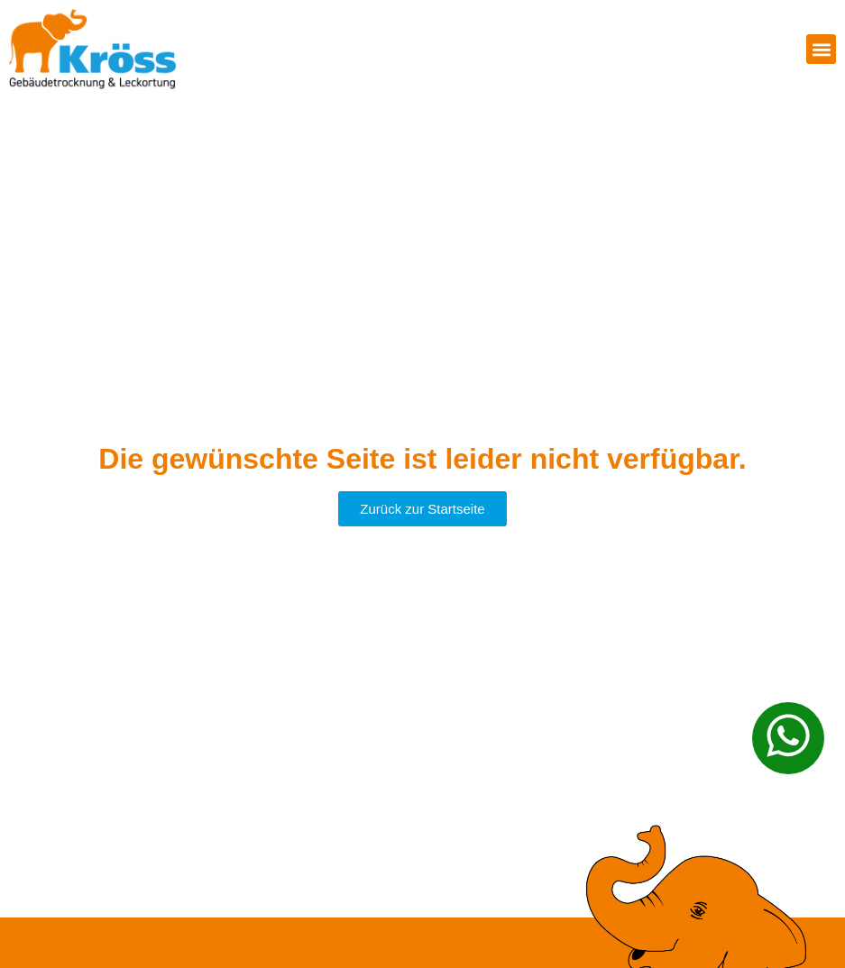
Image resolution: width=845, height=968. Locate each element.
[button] (821, 49)
